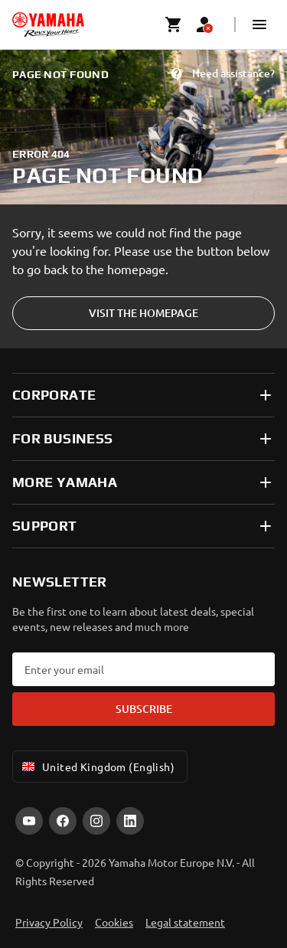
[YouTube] (29, 821)
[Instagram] (96, 821)
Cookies (114, 922)
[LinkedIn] (130, 821)
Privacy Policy (49, 922)
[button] (259, 24)
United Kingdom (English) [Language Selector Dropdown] (96, 766)
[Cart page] (174, 24)
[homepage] (48, 24)
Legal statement (185, 922)
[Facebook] (63, 821)
